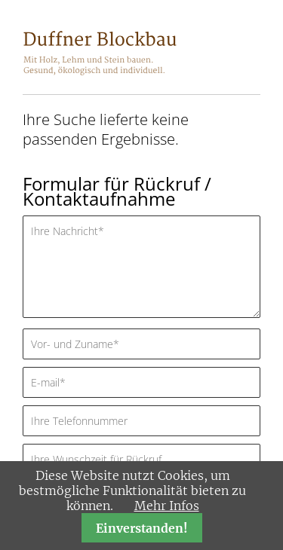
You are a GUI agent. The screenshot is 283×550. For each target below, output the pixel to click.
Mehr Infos (166, 505)
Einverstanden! (142, 528)
